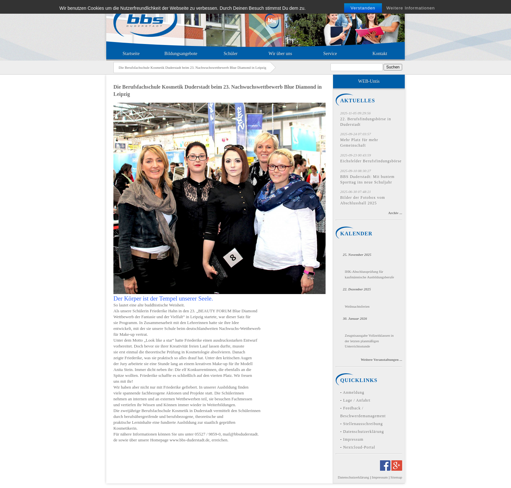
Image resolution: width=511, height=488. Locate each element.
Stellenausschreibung (363, 423)
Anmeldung (353, 392)
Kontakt (379, 53)
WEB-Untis (369, 81)
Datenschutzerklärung (363, 431)
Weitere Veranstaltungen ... (381, 360)
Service (330, 53)
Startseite (131, 53)
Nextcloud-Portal (359, 447)
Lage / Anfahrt (357, 400)
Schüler (231, 53)
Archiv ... (395, 213)
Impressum (353, 439)
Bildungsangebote (180, 53)
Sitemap (396, 477)
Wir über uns (280, 53)
